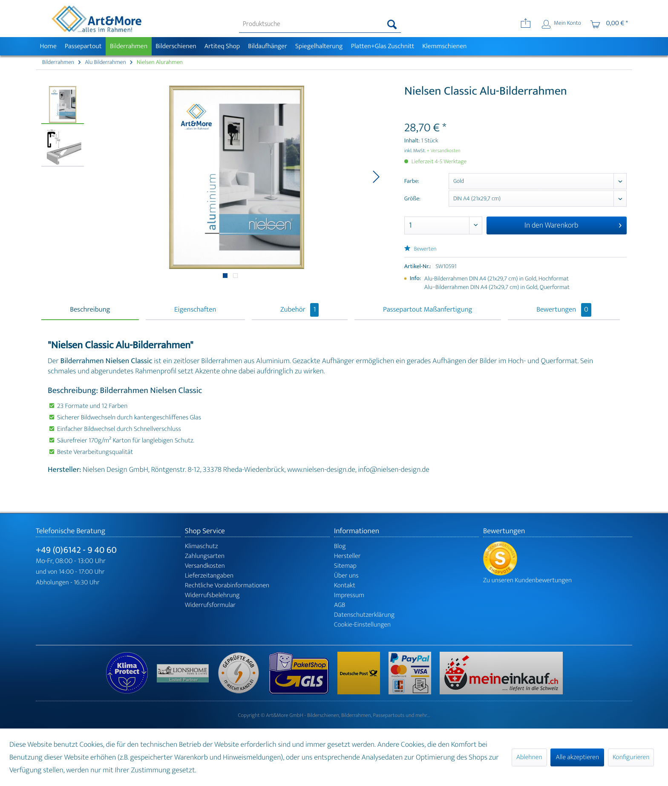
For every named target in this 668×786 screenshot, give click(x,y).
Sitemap (345, 566)
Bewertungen (563, 310)
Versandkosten (205, 566)
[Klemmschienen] (444, 46)
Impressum (349, 595)
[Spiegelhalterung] (319, 46)
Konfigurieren (631, 757)
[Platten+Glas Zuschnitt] (382, 46)
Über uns (346, 576)
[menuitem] (320, 24)
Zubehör (299, 310)
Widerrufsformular (210, 605)
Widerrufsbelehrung (212, 595)
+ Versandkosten (443, 151)
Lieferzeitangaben (209, 576)
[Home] (48, 46)
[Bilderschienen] (176, 46)
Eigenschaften (195, 310)
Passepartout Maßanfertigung (427, 310)
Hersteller (347, 556)
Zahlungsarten (205, 556)
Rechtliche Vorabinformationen (227, 585)
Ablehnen (529, 757)
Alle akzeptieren (577, 757)
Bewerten (420, 249)
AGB (339, 605)
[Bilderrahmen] (129, 46)
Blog (340, 546)
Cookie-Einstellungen (362, 625)
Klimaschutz (201, 546)
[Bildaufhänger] (267, 46)
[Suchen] (392, 24)
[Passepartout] (83, 46)
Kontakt (344, 585)
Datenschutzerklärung (364, 615)
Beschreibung (90, 310)
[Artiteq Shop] (222, 46)
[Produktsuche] (320, 24)
